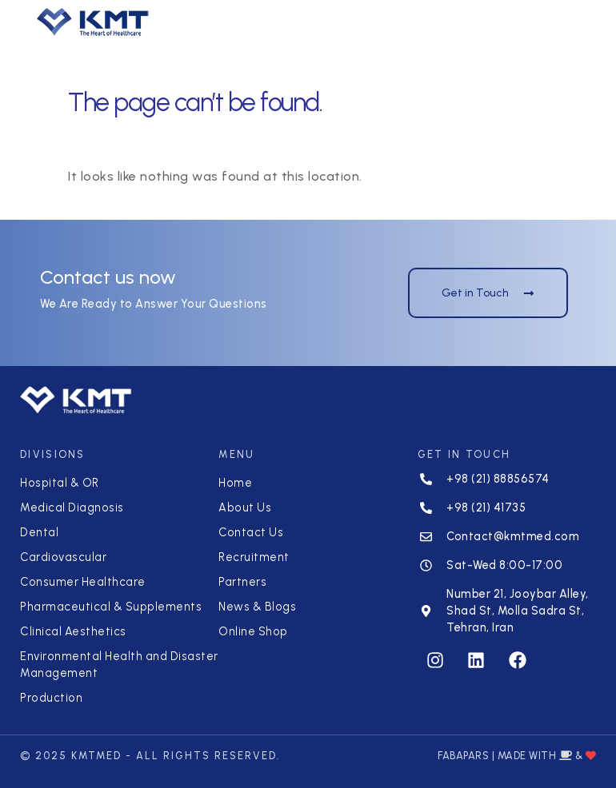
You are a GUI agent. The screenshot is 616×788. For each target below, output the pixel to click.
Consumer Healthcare (83, 582)
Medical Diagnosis (72, 507)
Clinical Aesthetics (73, 631)
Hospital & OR (59, 483)
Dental (39, 532)
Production (51, 697)
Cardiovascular (63, 557)
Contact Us (250, 532)
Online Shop (253, 631)
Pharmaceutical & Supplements (111, 606)
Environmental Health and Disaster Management (119, 664)
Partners (242, 582)
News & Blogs (257, 606)
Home (235, 483)
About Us (244, 507)
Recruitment (254, 557)
